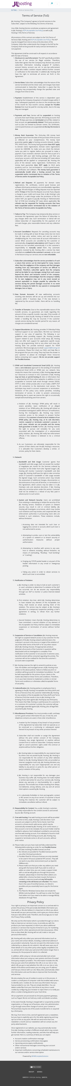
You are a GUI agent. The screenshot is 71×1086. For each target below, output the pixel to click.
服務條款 (39, 1072)
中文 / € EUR (35, 1067)
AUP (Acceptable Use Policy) (33, 30)
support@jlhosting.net (52, 348)
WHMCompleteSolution (40, 1056)
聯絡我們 (31, 1072)
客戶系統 (14, 10)
